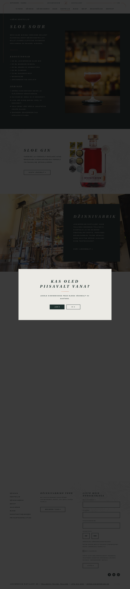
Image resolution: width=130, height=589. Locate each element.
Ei (73, 307)
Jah (57, 307)
